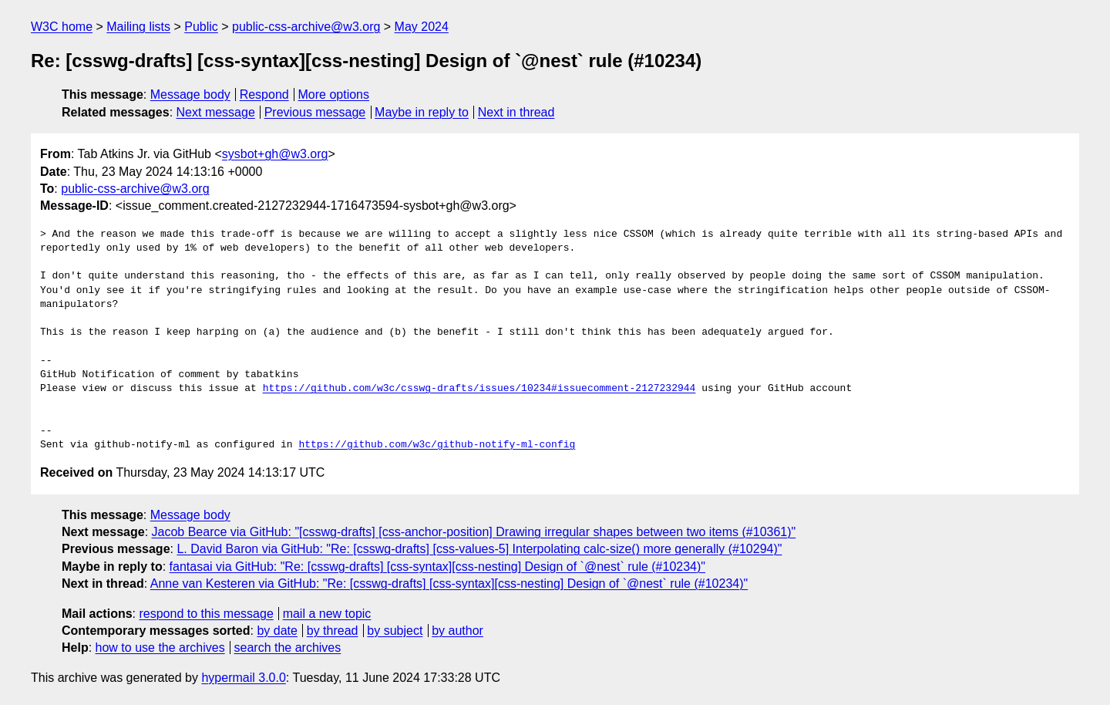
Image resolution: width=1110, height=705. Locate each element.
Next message (216, 112)
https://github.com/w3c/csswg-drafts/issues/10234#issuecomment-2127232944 (479, 389)
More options (334, 94)
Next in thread (516, 112)
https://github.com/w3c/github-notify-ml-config (436, 445)
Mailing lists (138, 26)
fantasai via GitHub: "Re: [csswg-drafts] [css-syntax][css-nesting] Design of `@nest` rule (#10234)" (437, 566)
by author (457, 630)
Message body (190, 94)
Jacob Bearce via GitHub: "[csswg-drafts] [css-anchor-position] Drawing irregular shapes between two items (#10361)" (474, 531)
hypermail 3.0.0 (243, 677)
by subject (394, 630)
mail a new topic (327, 613)
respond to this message (206, 613)
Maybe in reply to (422, 112)
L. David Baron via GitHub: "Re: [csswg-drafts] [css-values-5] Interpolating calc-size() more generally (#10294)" (479, 548)
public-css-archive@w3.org (306, 26)
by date (277, 630)
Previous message (315, 112)
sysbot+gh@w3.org (275, 153)
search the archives (287, 647)
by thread (332, 630)
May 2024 (422, 26)
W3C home (61, 26)
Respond (264, 94)
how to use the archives (160, 647)
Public (201, 26)
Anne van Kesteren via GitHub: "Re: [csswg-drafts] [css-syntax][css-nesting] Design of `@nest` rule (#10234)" (449, 583)
